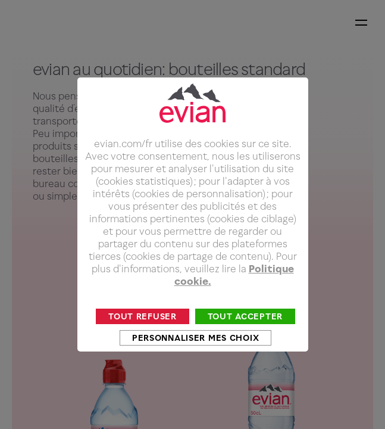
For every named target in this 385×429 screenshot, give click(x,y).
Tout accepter (245, 330)
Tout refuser (142, 330)
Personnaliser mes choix (195, 351)
